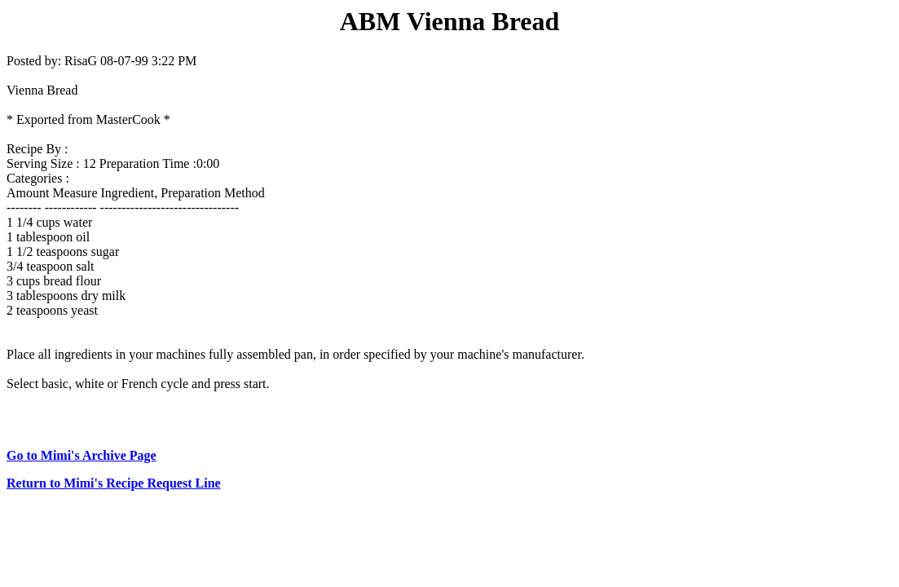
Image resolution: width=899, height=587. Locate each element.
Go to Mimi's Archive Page (81, 455)
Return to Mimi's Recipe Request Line (114, 483)
